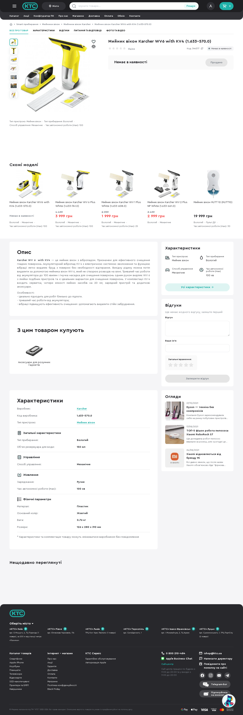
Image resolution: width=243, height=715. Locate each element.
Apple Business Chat (179, 658)
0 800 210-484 (175, 653)
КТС (11, 24)
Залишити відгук (197, 378)
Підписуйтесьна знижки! (219, 693)
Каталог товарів (20, 653)
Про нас (63, 16)
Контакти (134, 16)
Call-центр (167, 664)
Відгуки (64, 30)
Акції (26, 16)
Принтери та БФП (19, 685)
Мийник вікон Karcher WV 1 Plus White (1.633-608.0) (121, 204)
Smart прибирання (27, 24)
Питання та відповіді (88, 30)
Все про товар (18, 30)
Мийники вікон (51, 24)
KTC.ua (30, 6)
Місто (55, 6)
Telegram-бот (219, 684)
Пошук (190, 6)
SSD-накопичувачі (19, 681)
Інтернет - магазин (60, 653)
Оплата (108, 16)
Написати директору (218, 658)
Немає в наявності (221, 49)
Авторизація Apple (95, 662)
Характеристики (44, 30)
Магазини (78, 16)
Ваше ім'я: (171, 341)
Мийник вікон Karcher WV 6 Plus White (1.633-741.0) (75, 204)
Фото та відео (115, 30)
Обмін (121, 16)
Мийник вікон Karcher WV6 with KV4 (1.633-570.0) (29, 204)
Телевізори (15, 674)
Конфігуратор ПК (44, 16)
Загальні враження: (180, 359)
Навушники (15, 689)
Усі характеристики (197, 287)
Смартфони (15, 659)
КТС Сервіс (93, 653)
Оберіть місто (20, 623)
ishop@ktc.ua (213, 653)
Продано (216, 62)
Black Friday (53, 689)
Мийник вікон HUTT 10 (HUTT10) (213, 202)
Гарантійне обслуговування (100, 659)
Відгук (169, 317)
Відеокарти (15, 678)
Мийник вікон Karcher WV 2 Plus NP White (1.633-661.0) (167, 204)
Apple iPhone (16, 662)
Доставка (94, 16)
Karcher (82, 408)
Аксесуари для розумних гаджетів (34, 354)
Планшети (15, 670)
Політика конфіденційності (62, 685)
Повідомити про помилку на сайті (215, 666)
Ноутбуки (14, 666)
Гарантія (51, 666)
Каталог (14, 16)
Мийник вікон (86, 422)
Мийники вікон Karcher (77, 24)
